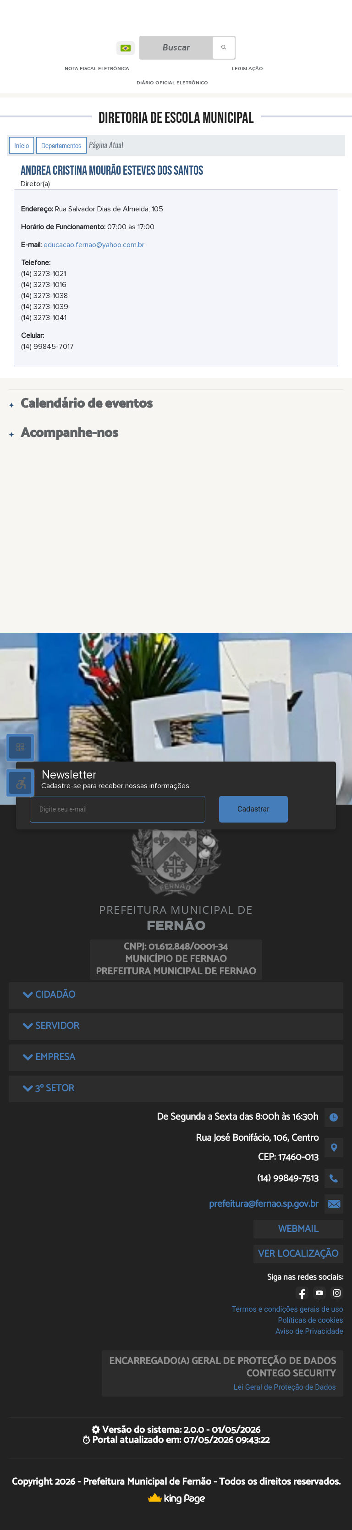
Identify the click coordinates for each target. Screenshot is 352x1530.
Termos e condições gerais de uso (287, 1309)
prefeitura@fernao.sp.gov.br (264, 1204)
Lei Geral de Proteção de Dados (285, 1387)
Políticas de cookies (310, 1320)
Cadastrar (253, 809)
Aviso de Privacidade (309, 1331)
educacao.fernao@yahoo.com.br (94, 245)
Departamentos (61, 145)
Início (21, 145)
